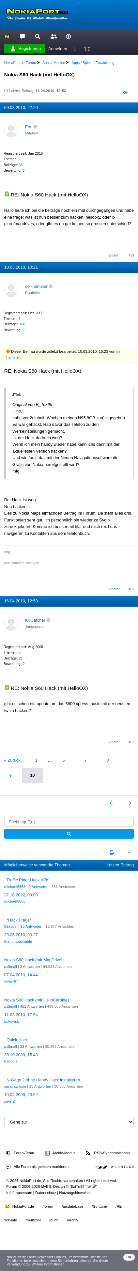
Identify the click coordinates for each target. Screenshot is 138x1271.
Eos (28, 126)
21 (21, 658)
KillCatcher (35, 620)
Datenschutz (45, 1193)
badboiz (10, 1061)
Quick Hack (17, 1039)
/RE (118, 1206)
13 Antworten (40, 1086)
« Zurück (12, 760)
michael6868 (14, 887)
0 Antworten (39, 887)
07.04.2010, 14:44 (21, 974)
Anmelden (57, 48)
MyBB (46, 1186)
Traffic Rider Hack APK (28, 879)
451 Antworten (32, 1006)
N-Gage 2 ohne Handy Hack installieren (43, 1079)
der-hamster (36, 286)
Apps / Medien (53, 63)
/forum (48, 1206)
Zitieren (114, 255)
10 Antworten (31, 926)
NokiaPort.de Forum (20, 63)
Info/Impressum (19, 1193)
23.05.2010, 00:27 (21, 934)
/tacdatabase (72, 1206)
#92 (131, 589)
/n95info (10, 1220)
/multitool (33, 1220)
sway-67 (11, 981)
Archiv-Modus (60, 1153)
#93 (131, 742)
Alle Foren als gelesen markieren (37, 1167)
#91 (131, 255)
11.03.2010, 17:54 (21, 1014)
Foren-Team (20, 1153)
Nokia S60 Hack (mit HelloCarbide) (36, 1000)
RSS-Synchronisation (108, 1153)
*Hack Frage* (19, 920)
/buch (53, 1220)
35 (21, 165)
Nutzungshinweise (74, 1193)
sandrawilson (15, 1086)
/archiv (72, 1220)
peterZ (9, 1101)
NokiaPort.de (20, 1206)
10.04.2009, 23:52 (21, 1094)
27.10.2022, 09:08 (21, 894)
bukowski (12, 1021)
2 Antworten (30, 967)
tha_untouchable (18, 941)
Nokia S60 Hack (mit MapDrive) (33, 959)
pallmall (10, 967)
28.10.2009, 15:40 (21, 1054)
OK (129, 1257)
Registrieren (26, 48)
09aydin (10, 926)
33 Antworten (31, 1046)
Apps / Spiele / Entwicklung (92, 63)
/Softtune (99, 1206)
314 (21, 324)
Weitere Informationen (48, 1264)
